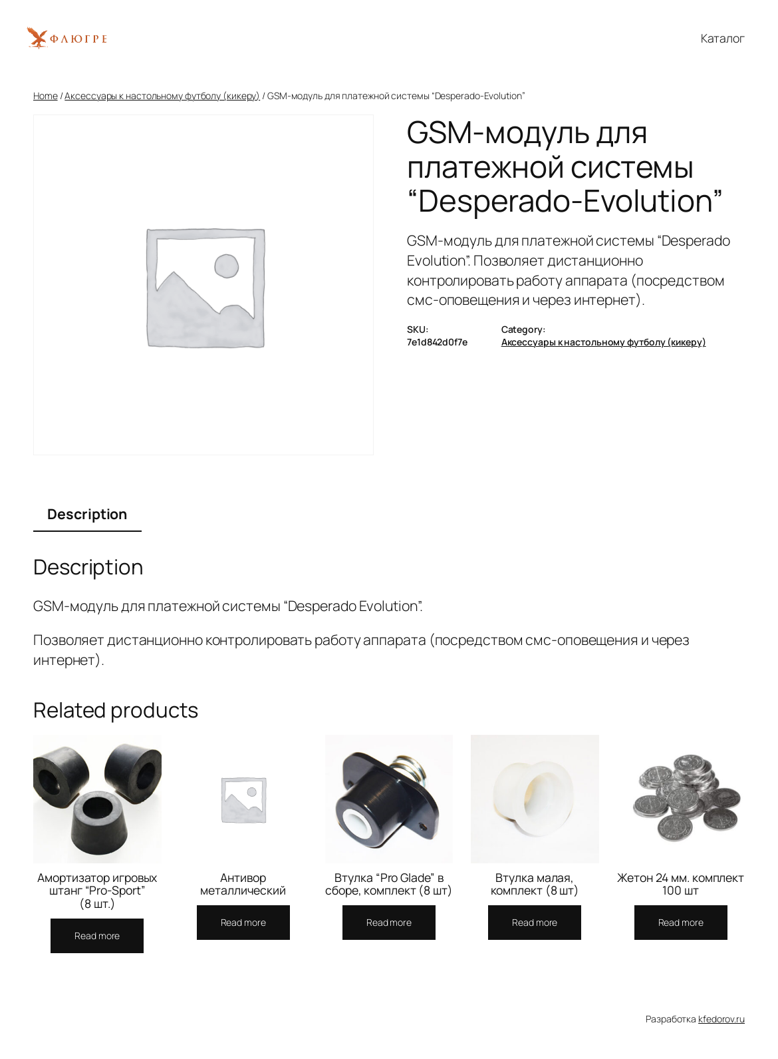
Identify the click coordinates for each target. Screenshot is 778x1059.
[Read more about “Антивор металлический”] (243, 922)
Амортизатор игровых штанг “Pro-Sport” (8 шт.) (97, 891)
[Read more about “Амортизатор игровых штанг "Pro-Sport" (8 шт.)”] (97, 936)
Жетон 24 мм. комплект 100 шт (680, 884)
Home (45, 95)
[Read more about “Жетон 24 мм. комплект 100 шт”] (680, 922)
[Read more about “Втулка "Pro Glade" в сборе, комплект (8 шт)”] (389, 922)
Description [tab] (87, 513)
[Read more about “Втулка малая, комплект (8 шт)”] (534, 922)
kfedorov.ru (721, 1018)
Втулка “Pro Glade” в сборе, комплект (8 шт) (389, 884)
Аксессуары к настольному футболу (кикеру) (162, 95)
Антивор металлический (243, 884)
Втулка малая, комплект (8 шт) (535, 884)
